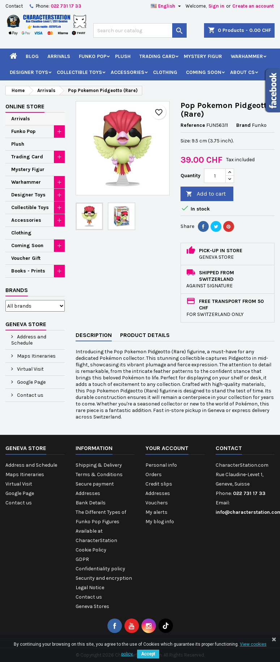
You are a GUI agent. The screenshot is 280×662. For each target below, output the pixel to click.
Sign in (216, 6)
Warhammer (247, 56)
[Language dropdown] (167, 6)
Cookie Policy (91, 550)
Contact (14, 6)
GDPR (82, 559)
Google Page (31, 382)
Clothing (165, 72)
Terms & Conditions (99, 474)
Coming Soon (203, 72)
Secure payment (95, 484)
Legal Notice (90, 587)
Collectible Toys (79, 72)
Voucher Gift (26, 258)
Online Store (24, 106)
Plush (123, 56)
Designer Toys (29, 72)
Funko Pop (92, 56)
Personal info (161, 465)
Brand (243, 125)
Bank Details (91, 503)
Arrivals (58, 56)
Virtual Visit (30, 369)
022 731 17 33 (66, 6)
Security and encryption (104, 578)
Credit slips (158, 484)
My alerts (156, 512)
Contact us (29, 395)
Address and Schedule (28, 340)
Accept (148, 654)
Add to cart (206, 194)
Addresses (88, 493)
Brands (16, 290)
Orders (153, 474)
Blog (32, 56)
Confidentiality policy (100, 569)
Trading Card (157, 56)
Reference (193, 125)
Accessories (127, 72)
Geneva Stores (92, 606)
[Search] (140, 30)
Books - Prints (28, 271)
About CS (242, 72)
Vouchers (156, 503)
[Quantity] (215, 175)
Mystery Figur (203, 56)
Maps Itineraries (36, 356)
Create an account (253, 6)
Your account (166, 448)
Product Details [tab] (145, 335)
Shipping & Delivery (99, 465)
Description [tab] (94, 335)
